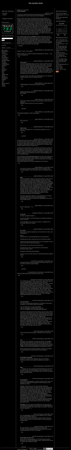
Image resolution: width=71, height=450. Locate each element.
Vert (3, 82)
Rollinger (4, 79)
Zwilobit (3, 86)
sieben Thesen (48, 25)
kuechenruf (35, 213)
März (58, 35)
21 (63, 31)
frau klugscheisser (32, 272)
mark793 (47, 13)
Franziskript (4, 59)
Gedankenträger (5, 60)
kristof (36, 49)
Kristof (3, 68)
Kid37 (3, 66)
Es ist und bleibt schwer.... (62, 59)
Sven (3, 80)
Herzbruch (4, 65)
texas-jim (36, 426)
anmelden (58, 18)
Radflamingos (5, 74)
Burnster (4, 52)
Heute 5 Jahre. (59, 66)
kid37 (36, 111)
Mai (65, 35)
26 (60, 33)
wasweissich (34, 279)
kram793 (4, 45)
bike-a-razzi (4, 50)
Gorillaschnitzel (5, 64)
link (19, 56)
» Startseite (4, 13)
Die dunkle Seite (36, 3)
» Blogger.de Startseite (7, 18)
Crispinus (4, 55)
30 (66, 33)
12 (60, 30)
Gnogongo (4, 63)
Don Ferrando (5, 57)
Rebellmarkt (4, 77)
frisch (26, 273)
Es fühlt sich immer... (61, 52)
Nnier (3, 73)
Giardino (4, 61)
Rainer (3, 75)
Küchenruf (4, 69)
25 (58, 33)
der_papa (4, 56)
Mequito (4, 70)
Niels (3, 72)
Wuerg (3, 84)
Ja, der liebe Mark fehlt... (62, 46)
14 (63, 30)
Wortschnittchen (5, 83)
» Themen (4, 14)
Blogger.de (24, 449)
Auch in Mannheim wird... (62, 39)
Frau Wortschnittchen (30, 439)
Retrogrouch (5, 78)
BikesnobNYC (5, 51)
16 (66, 30)
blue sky (36, 139)
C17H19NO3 (5, 54)
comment (20, 45)
